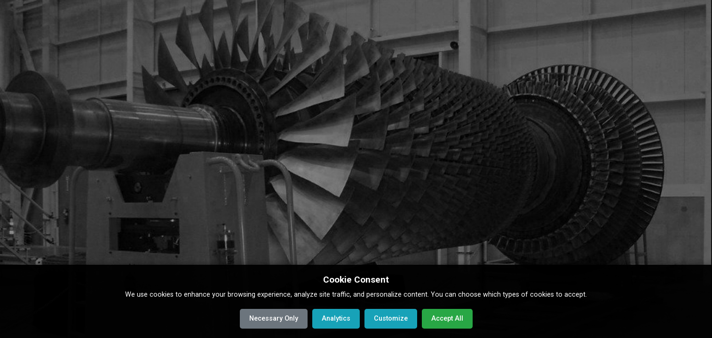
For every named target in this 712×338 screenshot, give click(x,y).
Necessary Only (273, 319)
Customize (391, 319)
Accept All (447, 319)
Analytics (336, 319)
